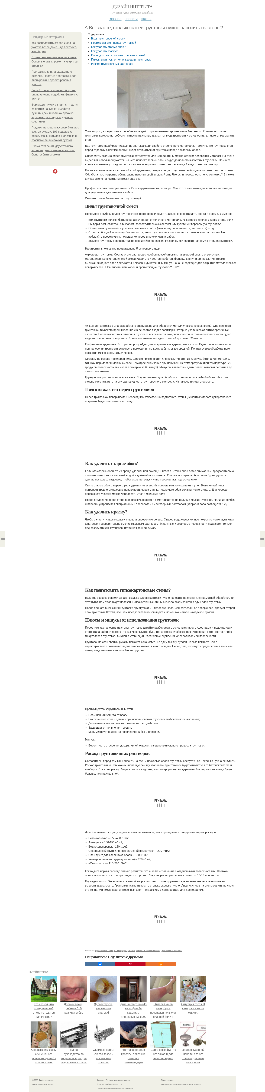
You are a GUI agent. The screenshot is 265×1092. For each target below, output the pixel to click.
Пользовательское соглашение (118, 1080)
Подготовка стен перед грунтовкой (113, 42)
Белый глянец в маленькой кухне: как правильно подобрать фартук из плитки (54, 94)
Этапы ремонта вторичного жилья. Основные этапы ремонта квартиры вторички (54, 61)
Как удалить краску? (104, 51)
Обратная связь (167, 1080)
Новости (131, 19)
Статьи (146, 19)
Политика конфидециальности (109, 1084)
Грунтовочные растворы (171, 951)
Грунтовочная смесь (104, 951)
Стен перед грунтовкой (124, 951)
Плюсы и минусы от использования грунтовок (121, 59)
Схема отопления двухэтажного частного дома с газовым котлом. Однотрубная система (53, 150)
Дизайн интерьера (132, 6)
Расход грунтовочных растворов (112, 63)
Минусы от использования (148, 951)
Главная (115, 19)
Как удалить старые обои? (108, 46)
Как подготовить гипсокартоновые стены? (118, 55)
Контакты (100, 1080)
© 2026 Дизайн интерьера (42, 1080)
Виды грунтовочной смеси (108, 38)
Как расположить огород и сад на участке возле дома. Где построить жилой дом (54, 47)
